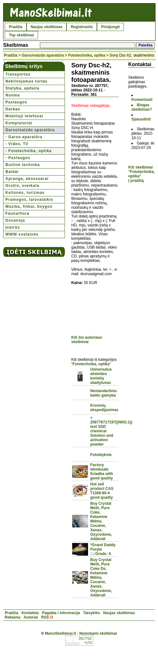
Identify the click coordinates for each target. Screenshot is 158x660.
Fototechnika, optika (86, 55)
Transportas (18, 74)
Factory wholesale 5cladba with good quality (101, 471)
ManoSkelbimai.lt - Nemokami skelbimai (81, 633)
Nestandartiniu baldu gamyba (103, 393)
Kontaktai (30, 613)
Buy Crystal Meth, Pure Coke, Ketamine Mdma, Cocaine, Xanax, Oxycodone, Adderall (101, 521)
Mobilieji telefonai (24, 116)
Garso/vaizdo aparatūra (43, 55)
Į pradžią (136, 180)
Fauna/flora (17, 213)
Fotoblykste (100, 455)
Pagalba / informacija (61, 613)
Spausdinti (141, 119)
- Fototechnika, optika (28, 151)
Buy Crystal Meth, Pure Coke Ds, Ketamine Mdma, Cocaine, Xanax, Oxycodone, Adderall (101, 577)
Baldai (12, 172)
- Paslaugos (17, 158)
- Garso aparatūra (23, 137)
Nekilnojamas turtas (26, 81)
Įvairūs (12, 227)
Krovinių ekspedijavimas (104, 407)
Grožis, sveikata (22, 185)
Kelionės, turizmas (25, 192)
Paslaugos (16, 102)
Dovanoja (15, 220)
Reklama (12, 617)
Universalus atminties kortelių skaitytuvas (101, 376)
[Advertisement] (95, 311)
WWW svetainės (22, 234)
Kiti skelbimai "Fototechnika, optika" (141, 171)
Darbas (12, 109)
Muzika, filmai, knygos (29, 206)
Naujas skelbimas (47, 27)
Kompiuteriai (18, 123)
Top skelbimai (21, 35)
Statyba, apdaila (22, 88)
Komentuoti (142, 99)
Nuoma (12, 95)
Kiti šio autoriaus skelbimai (86, 339)
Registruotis (82, 27)
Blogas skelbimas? (141, 107)
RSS (45, 617)
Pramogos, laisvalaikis (29, 199)
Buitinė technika (22, 165)
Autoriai (30, 617)
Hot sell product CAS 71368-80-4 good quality (101, 491)
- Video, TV (16, 144)
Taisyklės (91, 613)
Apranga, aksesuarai (26, 178)
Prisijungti (110, 27)
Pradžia (15, 27)
